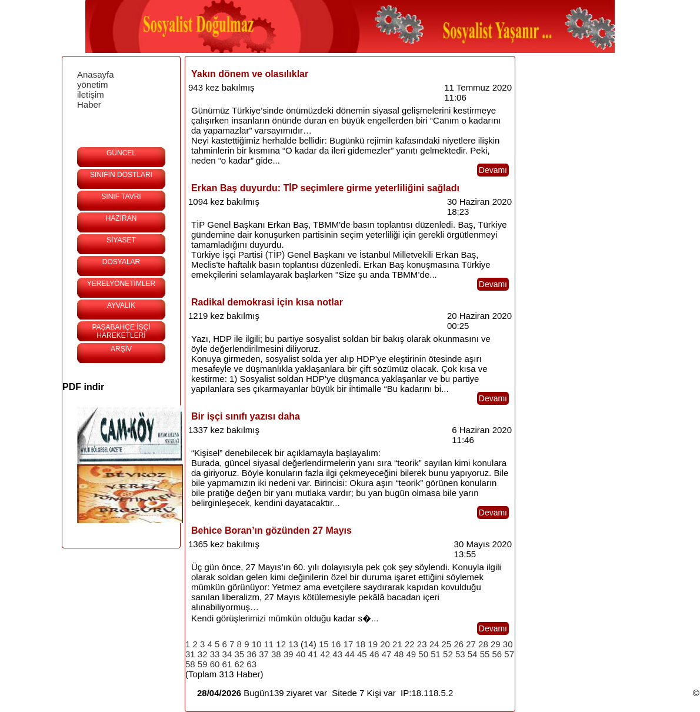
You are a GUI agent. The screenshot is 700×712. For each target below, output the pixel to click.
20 (385, 644)
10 (257, 644)
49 (411, 654)
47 (387, 654)
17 (349, 644)
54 (473, 654)
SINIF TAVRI (121, 196)
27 (471, 644)
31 (190, 654)
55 (485, 654)
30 (508, 644)
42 (325, 654)
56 (497, 654)
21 (397, 644)
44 (350, 654)
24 (434, 644)
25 (447, 644)
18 (361, 644)
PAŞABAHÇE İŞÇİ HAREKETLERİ (121, 331)
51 (436, 654)
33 (215, 654)
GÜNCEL (121, 153)
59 (203, 664)
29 (496, 644)
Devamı (493, 170)
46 (374, 654)
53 (460, 654)
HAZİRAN (121, 218)
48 (399, 654)
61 (227, 664)
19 (373, 644)
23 (422, 644)
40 (301, 654)
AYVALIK (121, 305)
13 (293, 644)
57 (509, 654)
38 (276, 654)
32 (203, 654)
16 (336, 644)
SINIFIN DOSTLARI (121, 175)
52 (448, 654)
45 (362, 654)
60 (215, 664)
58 (190, 664)
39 (289, 654)
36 (251, 654)
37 (264, 654)
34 (227, 654)
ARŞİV (121, 349)
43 (337, 654)
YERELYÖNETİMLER (121, 284)
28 (483, 644)
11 (269, 644)
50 (423, 654)
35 (239, 654)
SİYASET (121, 240)
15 (324, 644)
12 (281, 644)
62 (239, 664)
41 (313, 654)
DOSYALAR (121, 262)
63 (251, 664)
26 (459, 644)
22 (410, 644)
